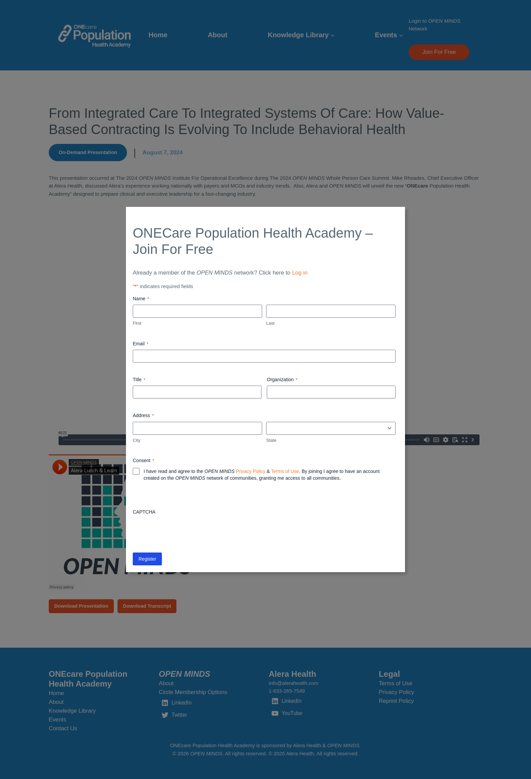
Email (140, 344)
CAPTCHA (144, 512)
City (136, 440)
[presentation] (184, 531)
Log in (299, 272)
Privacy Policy (250, 471)
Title (139, 380)
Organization (282, 380)
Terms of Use (285, 471)
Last (270, 323)
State (271, 440)
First (137, 323)
